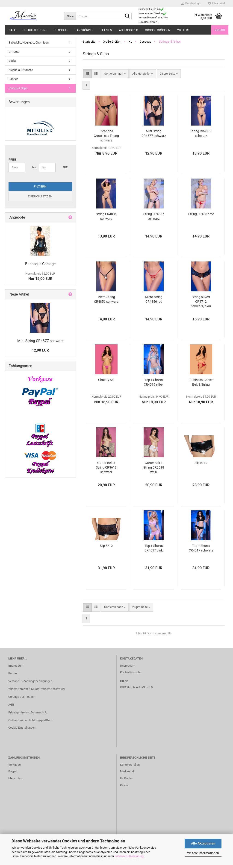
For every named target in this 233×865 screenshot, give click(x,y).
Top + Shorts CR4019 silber (154, 382)
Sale (12, 30)
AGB (11, 704)
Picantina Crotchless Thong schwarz (106, 135)
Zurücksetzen (40, 196)
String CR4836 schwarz (106, 216)
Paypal (12, 771)
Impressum (15, 665)
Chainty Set (106, 380)
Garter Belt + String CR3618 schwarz (106, 467)
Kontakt (13, 673)
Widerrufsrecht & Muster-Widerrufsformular (36, 689)
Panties (13, 79)
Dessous (61, 30)
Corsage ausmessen (21, 696)
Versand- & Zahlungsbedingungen (30, 681)
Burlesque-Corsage (40, 264)
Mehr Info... (15, 778)
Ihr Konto (126, 778)
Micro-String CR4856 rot (153, 299)
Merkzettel (216, 3)
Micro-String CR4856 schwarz (106, 299)
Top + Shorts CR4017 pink (154, 548)
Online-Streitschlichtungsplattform (30, 720)
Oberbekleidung (35, 30)
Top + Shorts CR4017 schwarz (201, 548)
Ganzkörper (83, 30)
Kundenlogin (191, 3)
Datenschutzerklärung (129, 856)
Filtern (40, 186)
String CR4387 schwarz (153, 216)
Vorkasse (14, 764)
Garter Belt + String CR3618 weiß (153, 467)
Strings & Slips (18, 88)
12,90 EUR (40, 350)
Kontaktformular (130, 672)
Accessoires (128, 30)
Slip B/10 (106, 546)
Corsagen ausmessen (136, 687)
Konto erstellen (130, 764)
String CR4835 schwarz (201, 133)
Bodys (13, 60)
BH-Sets (14, 51)
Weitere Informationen (203, 853)
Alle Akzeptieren (203, 843)
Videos (220, 30)
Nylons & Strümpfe (21, 70)
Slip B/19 (201, 463)
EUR (64, 167)
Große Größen (157, 30)
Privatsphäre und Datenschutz (27, 712)
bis (33, 167)
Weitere (183, 30)
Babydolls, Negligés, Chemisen (29, 42)
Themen (106, 30)
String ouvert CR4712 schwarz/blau (201, 301)
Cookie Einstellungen (21, 727)
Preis (13, 159)
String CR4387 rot (201, 214)
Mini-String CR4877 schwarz (154, 133)
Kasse (124, 785)
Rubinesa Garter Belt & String (201, 382)
